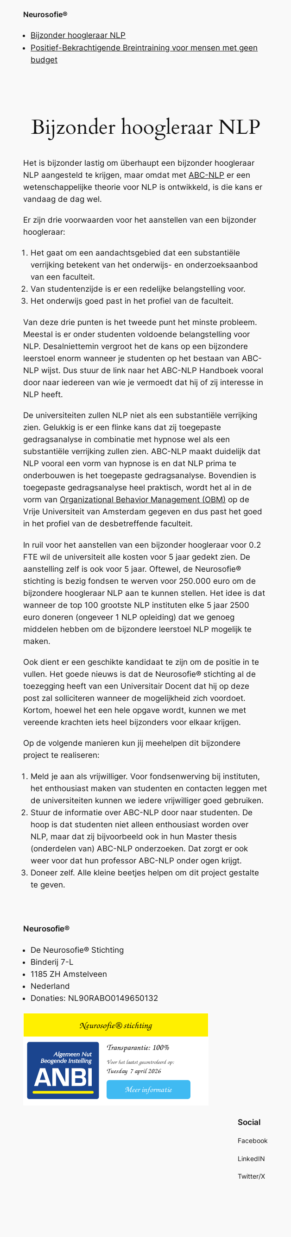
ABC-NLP (206, 175)
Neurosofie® (45, 14)
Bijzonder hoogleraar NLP (78, 35)
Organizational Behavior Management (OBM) (143, 499)
